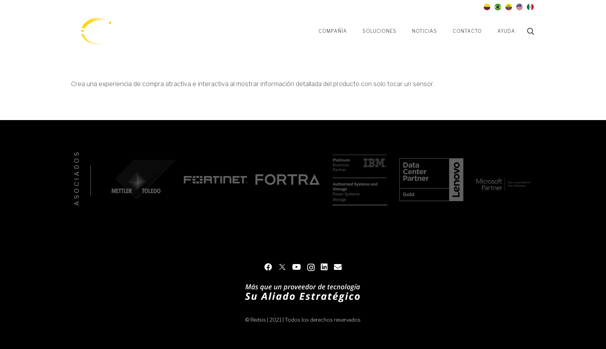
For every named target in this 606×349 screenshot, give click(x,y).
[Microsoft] (503, 180)
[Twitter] (411, 7)
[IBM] (359, 179)
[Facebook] (397, 7)
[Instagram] (439, 7)
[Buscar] (530, 31)
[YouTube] (425, 7)
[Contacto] (467, 7)
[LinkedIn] (453, 7)
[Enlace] (95, 31)
